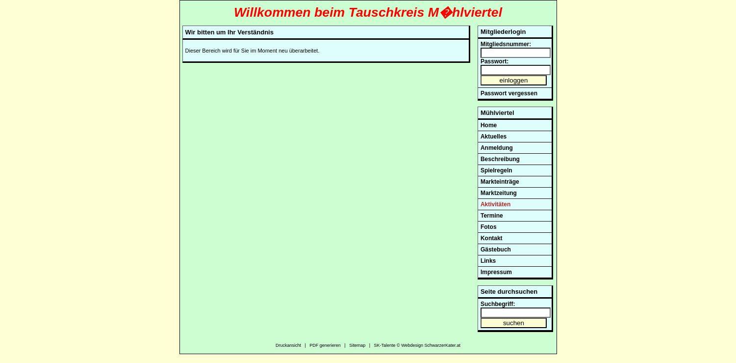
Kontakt (492, 238)
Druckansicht (288, 345)
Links (488, 260)
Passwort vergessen (509, 93)
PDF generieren (325, 345)
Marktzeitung (499, 193)
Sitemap (357, 345)
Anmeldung (497, 147)
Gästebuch (496, 249)
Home (489, 125)
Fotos (489, 226)
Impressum (496, 272)
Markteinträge (500, 181)
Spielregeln (496, 170)
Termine (492, 215)
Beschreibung (500, 159)
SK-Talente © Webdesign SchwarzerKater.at (417, 345)
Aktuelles (494, 136)
